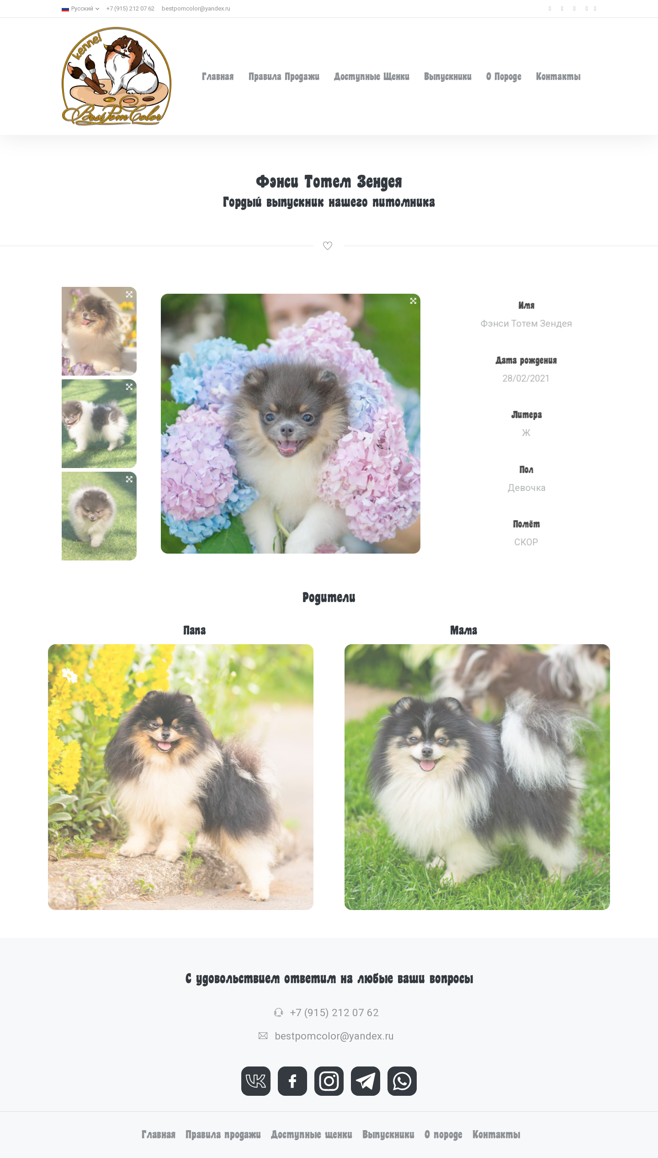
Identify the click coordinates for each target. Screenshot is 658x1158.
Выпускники (448, 76)
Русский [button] (77, 8)
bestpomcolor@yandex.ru (196, 8)
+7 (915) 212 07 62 (130, 8)
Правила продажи (284, 76)
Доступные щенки (371, 76)
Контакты (558, 76)
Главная (218, 76)
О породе (503, 76)
